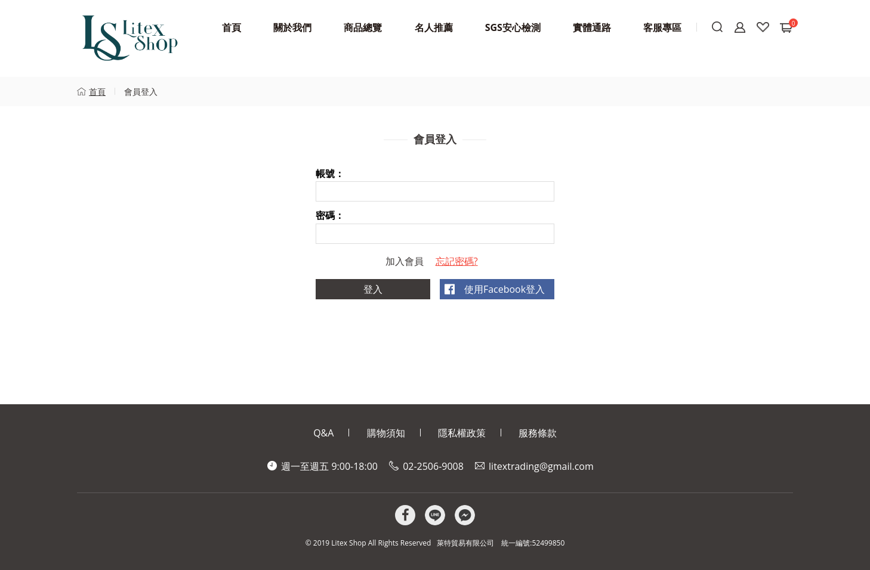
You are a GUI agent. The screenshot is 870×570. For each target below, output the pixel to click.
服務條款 (538, 432)
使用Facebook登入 (504, 289)
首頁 (97, 91)
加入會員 (404, 261)
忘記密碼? (457, 261)
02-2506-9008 (433, 466)
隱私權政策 (462, 432)
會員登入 (141, 91)
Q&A (323, 432)
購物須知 (386, 432)
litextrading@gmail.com (541, 466)
